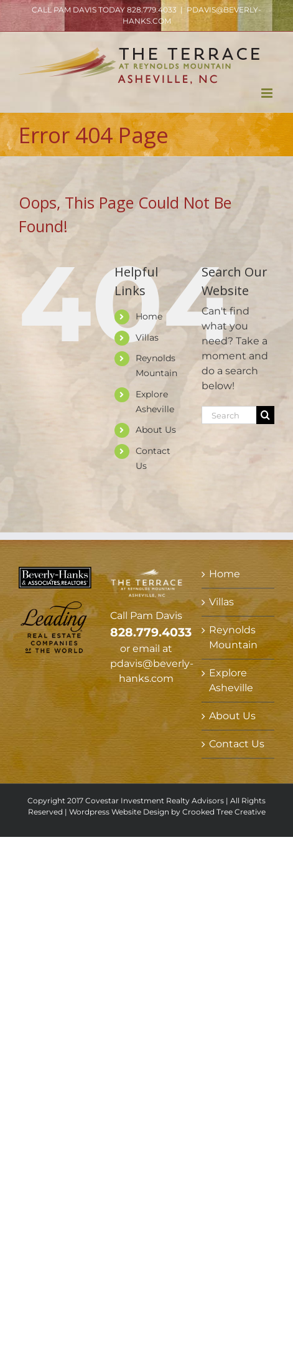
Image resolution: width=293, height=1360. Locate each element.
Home (149, 316)
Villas (147, 337)
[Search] (265, 415)
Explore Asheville (231, 680)
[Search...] (229, 415)
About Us (156, 429)
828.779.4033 (152, 9)
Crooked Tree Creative (224, 811)
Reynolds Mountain (233, 637)
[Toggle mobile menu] (267, 93)
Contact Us (236, 744)
